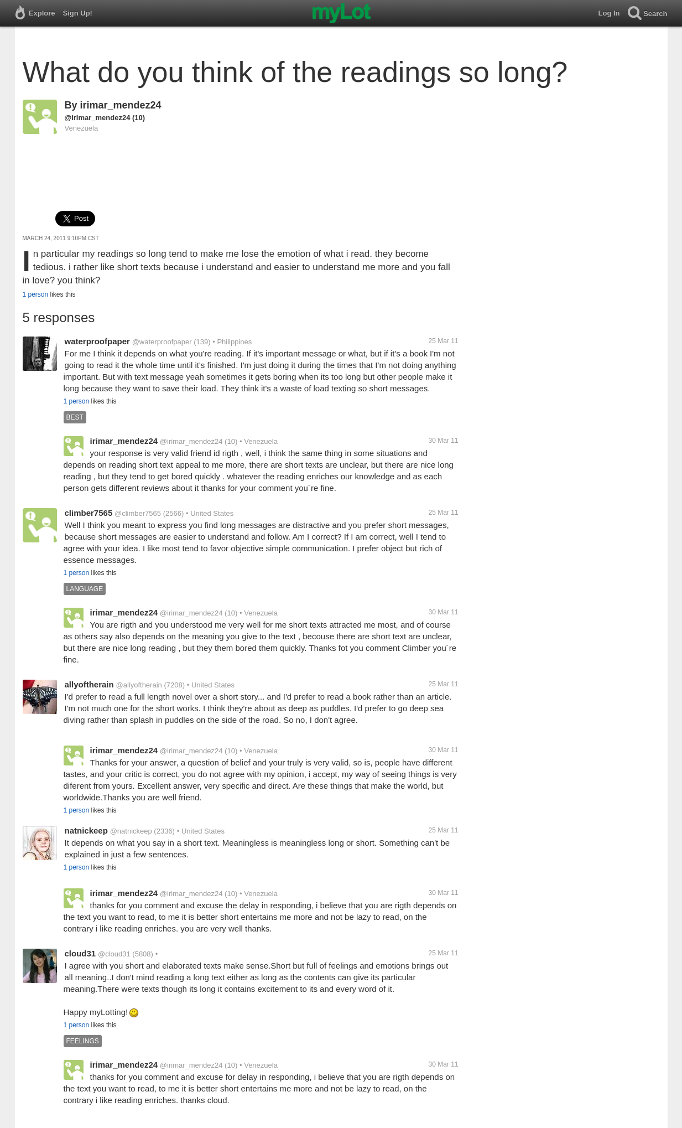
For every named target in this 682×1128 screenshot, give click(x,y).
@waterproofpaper (162, 342)
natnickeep (86, 830)
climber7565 (89, 513)
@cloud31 (114, 954)
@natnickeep (131, 831)
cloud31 (80, 953)
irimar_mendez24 (121, 105)
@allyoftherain (139, 685)
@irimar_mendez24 (98, 117)
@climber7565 (137, 513)
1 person (36, 294)
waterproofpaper (97, 341)
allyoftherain (89, 684)
